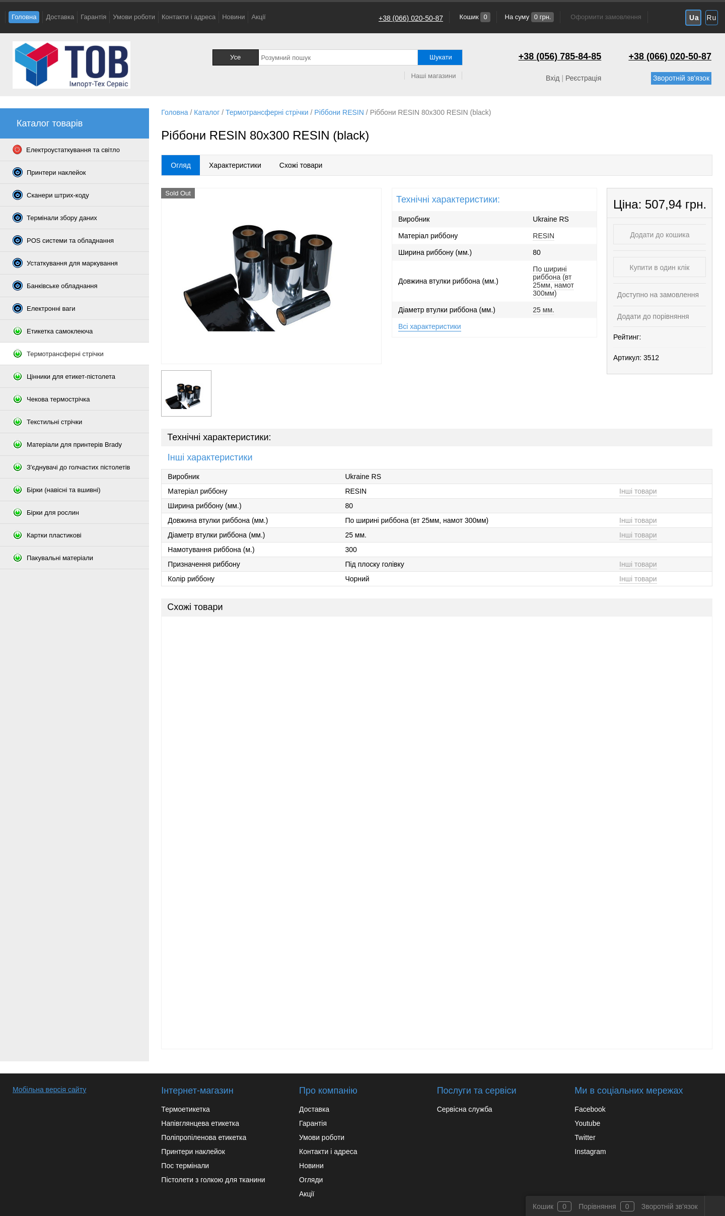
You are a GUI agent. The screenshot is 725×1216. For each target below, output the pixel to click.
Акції (258, 17)
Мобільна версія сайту (49, 1090)
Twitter (584, 1137)
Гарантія (93, 17)
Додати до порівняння (652, 316)
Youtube (587, 1123)
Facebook (589, 1109)
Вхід (552, 78)
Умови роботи (134, 17)
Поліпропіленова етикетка (203, 1137)
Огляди (311, 1180)
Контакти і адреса (188, 17)
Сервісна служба (464, 1109)
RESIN (543, 236)
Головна (24, 17)
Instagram (590, 1151)
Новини (233, 17)
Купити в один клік (660, 267)
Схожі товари (301, 165)
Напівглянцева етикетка (200, 1123)
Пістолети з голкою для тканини (213, 1180)
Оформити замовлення (605, 17)
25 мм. (543, 310)
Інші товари (638, 491)
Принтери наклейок (193, 1151)
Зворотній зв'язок (681, 78)
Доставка (60, 17)
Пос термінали (185, 1166)
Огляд (181, 165)
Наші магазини (433, 76)
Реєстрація (583, 78)
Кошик (474, 17)
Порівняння (597, 1206)
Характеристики (235, 165)
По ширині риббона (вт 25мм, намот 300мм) (553, 281)
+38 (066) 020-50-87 (411, 18)
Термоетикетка (185, 1109)
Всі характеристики (429, 326)
